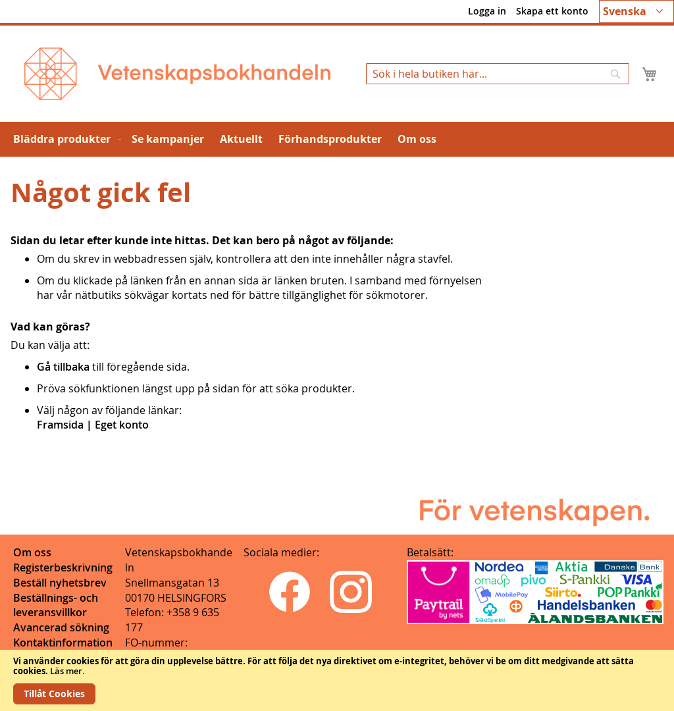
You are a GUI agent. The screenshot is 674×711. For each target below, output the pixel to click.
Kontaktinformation (63, 642)
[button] (636, 11)
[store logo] (177, 73)
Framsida (60, 424)
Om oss (32, 552)
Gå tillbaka (63, 366)
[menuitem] (64, 139)
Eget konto (122, 424)
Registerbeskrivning (63, 567)
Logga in (487, 11)
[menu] (337, 139)
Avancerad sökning (61, 627)
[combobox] (497, 73)
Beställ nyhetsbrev (60, 582)
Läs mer (66, 671)
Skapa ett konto (552, 11)
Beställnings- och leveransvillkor (55, 605)
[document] (337, 680)
